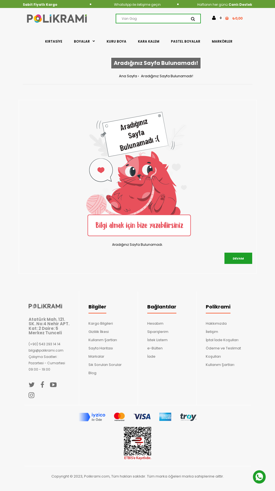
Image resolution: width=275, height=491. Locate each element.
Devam (238, 258)
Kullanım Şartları (102, 340)
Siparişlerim (157, 331)
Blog (92, 373)
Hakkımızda (216, 323)
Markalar (96, 356)
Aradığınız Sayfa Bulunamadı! (166, 76)
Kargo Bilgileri (100, 323)
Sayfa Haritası (100, 348)
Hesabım (155, 323)
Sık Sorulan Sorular (105, 364)
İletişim (212, 331)
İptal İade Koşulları (222, 340)
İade (151, 356)
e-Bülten (155, 348)
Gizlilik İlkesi (98, 331)
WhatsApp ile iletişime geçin (137, 4)
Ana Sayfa (128, 76)
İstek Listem (157, 340)
